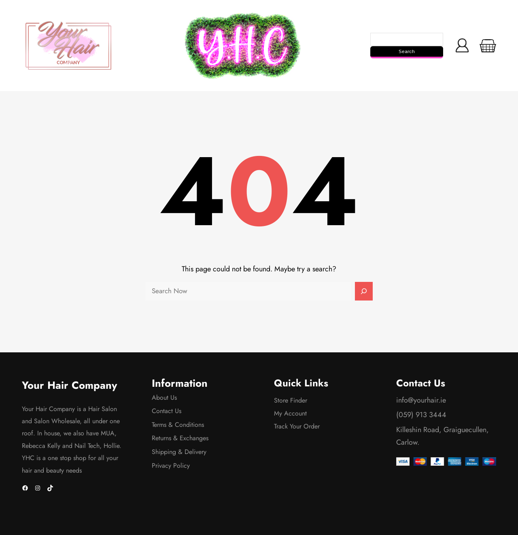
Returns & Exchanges (180, 438)
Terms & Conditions (178, 424)
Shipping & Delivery (179, 451)
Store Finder (290, 400)
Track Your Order (297, 426)
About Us (164, 397)
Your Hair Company (69, 385)
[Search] (364, 291)
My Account (290, 413)
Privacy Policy (171, 465)
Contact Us (166, 411)
